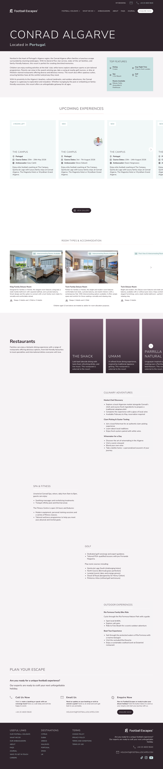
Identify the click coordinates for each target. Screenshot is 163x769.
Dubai (43, 737)
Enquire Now (125, 712)
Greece (44, 741)
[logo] (24, 11)
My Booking (121, 3)
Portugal (37, 44)
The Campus (20, 151)
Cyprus (44, 734)
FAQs (123, 11)
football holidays (70, 11)
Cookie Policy (78, 734)
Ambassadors (104, 11)
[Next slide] (151, 149)
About (115, 11)
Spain (43, 751)
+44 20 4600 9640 (24, 712)
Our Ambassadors (18, 741)
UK (42, 754)
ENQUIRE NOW (145, 11)
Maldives (45, 744)
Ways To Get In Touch (19, 754)
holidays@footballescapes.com (82, 712)
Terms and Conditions (82, 741)
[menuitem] (71, 11)
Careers (13, 758)
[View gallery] (81, 210)
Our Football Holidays (20, 734)
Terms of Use (78, 744)
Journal (13, 751)
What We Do (88, 11)
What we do (15, 737)
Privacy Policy (78, 737)
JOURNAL (131, 11)
